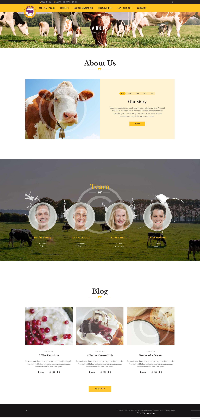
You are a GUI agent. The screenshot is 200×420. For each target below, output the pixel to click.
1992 (136, 94)
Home (93, 32)
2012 (157, 94)
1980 (126, 94)
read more (137, 125)
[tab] (116, 94)
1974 (116, 94)
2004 (147, 94)
